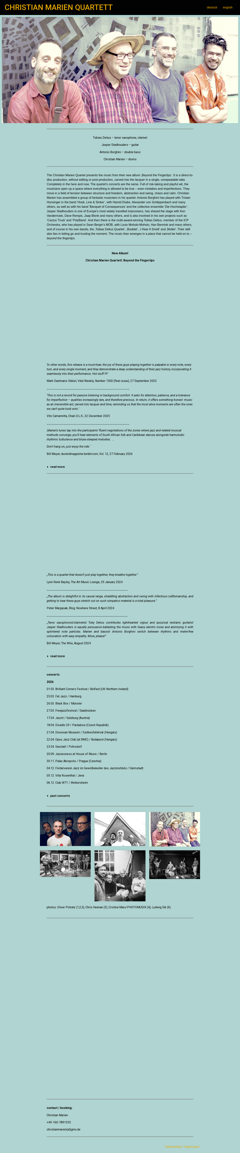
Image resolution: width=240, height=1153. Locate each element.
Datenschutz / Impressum (182, 1146)
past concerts (60, 796)
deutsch (212, 7)
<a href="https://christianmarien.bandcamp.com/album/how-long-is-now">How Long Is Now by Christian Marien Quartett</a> (120, 523)
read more (57, 467)
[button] (120, 467)
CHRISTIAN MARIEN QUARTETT (59, 7)
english (227, 7)
